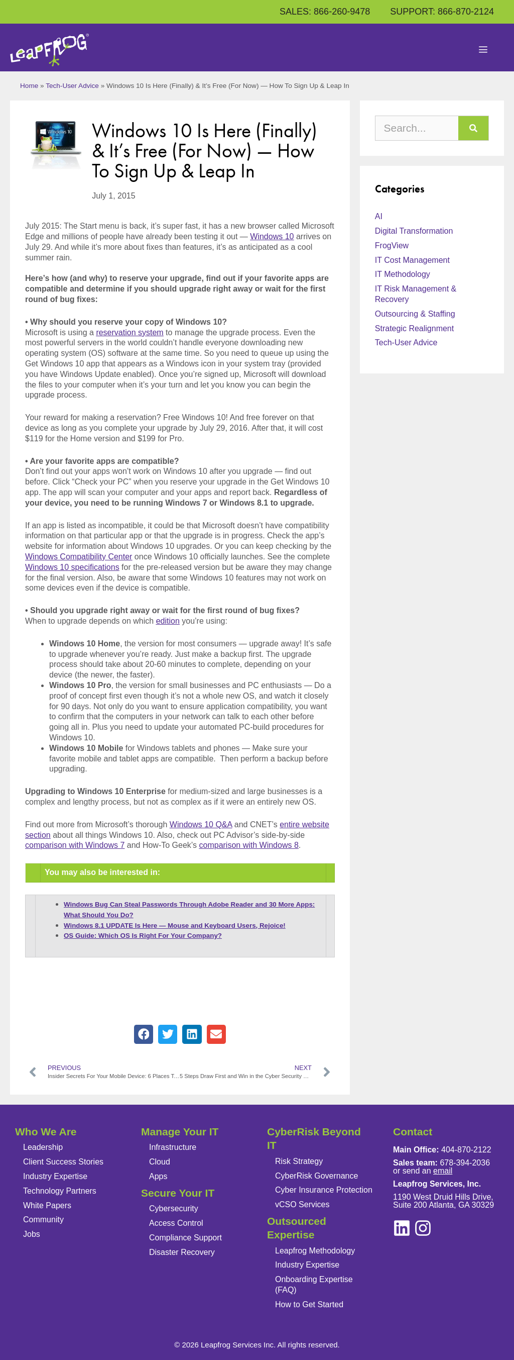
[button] (143, 1034)
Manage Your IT (179, 1131)
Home (29, 85)
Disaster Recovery (182, 1252)
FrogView (392, 245)
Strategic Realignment (414, 328)
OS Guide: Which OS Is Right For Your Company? (143, 935)
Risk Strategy (299, 1161)
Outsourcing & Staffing (415, 314)
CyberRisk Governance (316, 1176)
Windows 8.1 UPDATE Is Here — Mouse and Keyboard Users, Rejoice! (175, 925)
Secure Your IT (177, 1193)
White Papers (47, 1205)
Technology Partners (59, 1191)
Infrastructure (172, 1147)
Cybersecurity (173, 1208)
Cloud (159, 1161)
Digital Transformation (414, 231)
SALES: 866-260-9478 (325, 12)
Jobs (31, 1234)
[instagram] (402, 1228)
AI (378, 216)
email (442, 1171)
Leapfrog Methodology (315, 1250)
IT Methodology (402, 274)
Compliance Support (185, 1237)
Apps (158, 1176)
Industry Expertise (55, 1176)
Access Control (176, 1223)
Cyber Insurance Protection (323, 1190)
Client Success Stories (63, 1161)
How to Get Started (309, 1304)
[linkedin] (423, 1228)
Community (43, 1219)
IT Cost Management (412, 260)
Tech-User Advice (72, 85)
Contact (412, 1131)
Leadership (43, 1147)
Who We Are (46, 1131)
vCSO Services (302, 1204)
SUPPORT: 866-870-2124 (442, 12)
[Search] (473, 128)
